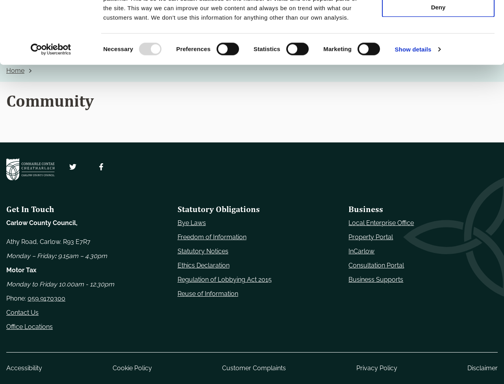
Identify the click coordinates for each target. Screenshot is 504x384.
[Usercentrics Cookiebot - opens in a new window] (51, 108)
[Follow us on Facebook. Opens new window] (101, 166)
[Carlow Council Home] (30, 169)
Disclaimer (482, 368)
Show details (413, 107)
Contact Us (22, 312)
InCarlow (361, 251)
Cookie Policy (132, 368)
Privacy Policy (376, 368)
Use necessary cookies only (438, 19)
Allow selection (438, 42)
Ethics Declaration (204, 265)
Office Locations (29, 326)
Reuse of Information (208, 293)
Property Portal (370, 237)
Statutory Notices (203, 251)
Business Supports (375, 279)
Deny (438, 65)
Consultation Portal (376, 265)
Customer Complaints (254, 368)
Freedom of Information (212, 237)
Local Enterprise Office (381, 223)
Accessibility (24, 368)
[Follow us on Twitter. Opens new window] (73, 166)
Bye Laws (192, 223)
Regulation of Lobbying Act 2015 (225, 279)
